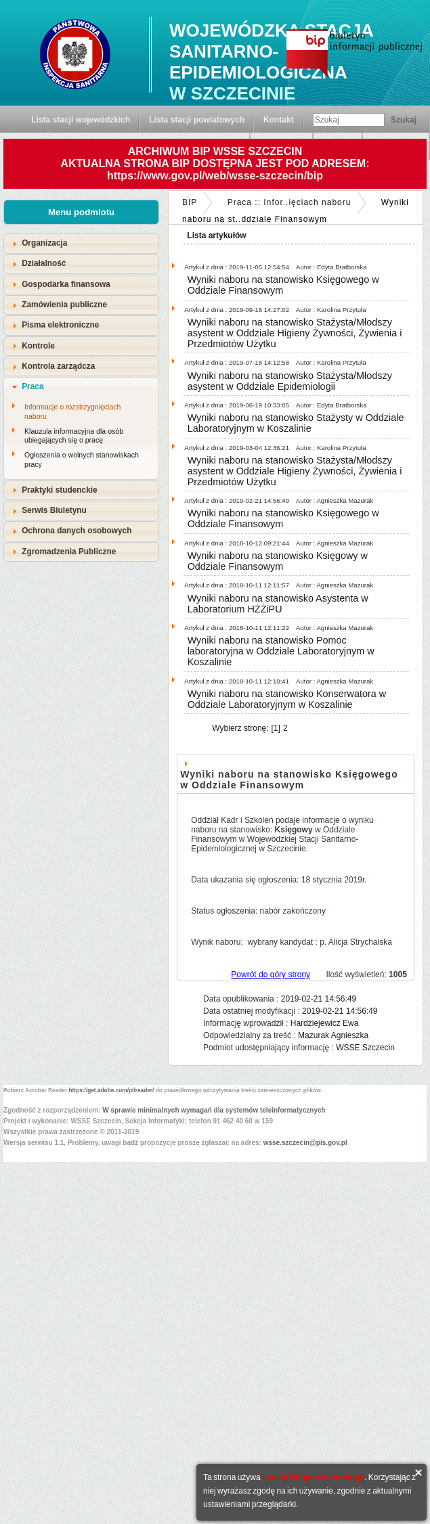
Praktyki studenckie (60, 490)
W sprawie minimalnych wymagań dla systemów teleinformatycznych (214, 1110)
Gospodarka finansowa (66, 284)
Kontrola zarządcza (58, 366)
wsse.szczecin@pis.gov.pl (305, 1142)
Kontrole (38, 346)
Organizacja (44, 243)
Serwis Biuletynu (54, 510)
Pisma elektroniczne (60, 325)
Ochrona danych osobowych (76, 530)
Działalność (44, 263)
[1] (276, 728)
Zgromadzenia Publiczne (69, 551)
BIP (189, 202)
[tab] (81, 243)
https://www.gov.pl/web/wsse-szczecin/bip (215, 175)
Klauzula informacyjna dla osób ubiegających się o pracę (73, 436)
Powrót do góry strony (270, 974)
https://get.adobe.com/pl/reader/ (111, 1090)
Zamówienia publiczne (64, 304)
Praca (32, 386)
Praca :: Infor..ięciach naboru (289, 202)
